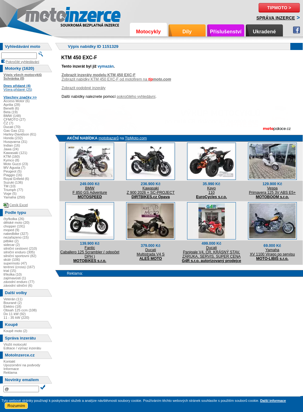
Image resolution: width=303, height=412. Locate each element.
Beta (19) (10, 112)
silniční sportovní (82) (19, 256)
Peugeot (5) (12, 171)
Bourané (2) (12, 303)
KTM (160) (11, 156)
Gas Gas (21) (13, 130)
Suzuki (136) (13, 182)
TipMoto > (279, 7)
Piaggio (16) (12, 175)
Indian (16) (11, 145)
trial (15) (9, 271)
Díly (187, 31)
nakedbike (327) (15, 233)
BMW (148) (12, 116)
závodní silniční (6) (17, 285)
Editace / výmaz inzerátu (22, 348)
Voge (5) (9, 193)
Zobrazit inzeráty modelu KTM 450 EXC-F (98, 75)
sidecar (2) (11, 245)
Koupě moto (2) (15, 331)
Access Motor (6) (16, 101)
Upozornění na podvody (21, 365)
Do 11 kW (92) (14, 314)
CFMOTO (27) (14, 119)
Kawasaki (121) (15, 153)
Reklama (10, 372)
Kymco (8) (11, 160)
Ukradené (264, 31)
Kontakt (9, 361)
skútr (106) (11, 259)
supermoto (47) (15, 263)
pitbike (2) (11, 241)
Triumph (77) (13, 190)
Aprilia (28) (11, 104)
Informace (11, 369)
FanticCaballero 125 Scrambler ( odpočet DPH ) (89, 252)
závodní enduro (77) (18, 282)
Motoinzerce (38, 15)
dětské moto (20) (16, 222)
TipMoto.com (136, 138)
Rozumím (16, 405)
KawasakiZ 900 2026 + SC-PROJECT (151, 190)
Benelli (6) (11, 108)
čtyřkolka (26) (13, 219)
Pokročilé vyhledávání (22, 62)
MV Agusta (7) (14, 167)
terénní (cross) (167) (19, 267)
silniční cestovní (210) (20, 248)
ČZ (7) (8, 123)
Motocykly (148, 31)
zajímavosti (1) (14, 278)
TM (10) (9, 186)
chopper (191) (14, 226)
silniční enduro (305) (19, 252)
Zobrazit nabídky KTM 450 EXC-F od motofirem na (116, 79)
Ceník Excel (18, 205)
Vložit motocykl (15, 344)
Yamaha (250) (14, 197)
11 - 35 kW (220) (16, 317)
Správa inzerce (275, 17)
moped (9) (11, 230)
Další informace (273, 400)
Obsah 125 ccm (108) (20, 310)
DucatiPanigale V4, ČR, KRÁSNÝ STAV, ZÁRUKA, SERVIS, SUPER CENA (211, 252)
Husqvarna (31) (15, 142)
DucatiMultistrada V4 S (150, 252)
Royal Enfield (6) (16, 179)
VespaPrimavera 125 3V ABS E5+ (272, 190)
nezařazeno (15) (15, 237)
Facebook (296, 30)
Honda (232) (13, 138)
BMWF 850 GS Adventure (90, 190)
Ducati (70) (11, 127)
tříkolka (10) (12, 274)
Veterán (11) (13, 299)
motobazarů (109, 138)
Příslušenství (225, 31)
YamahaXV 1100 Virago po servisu (272, 252)
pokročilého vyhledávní (136, 96)
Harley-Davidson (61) (19, 134)
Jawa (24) (11, 149)
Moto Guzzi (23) (15, 164)
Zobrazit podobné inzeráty (83, 88)
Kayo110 (211, 190)
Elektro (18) (12, 306)
